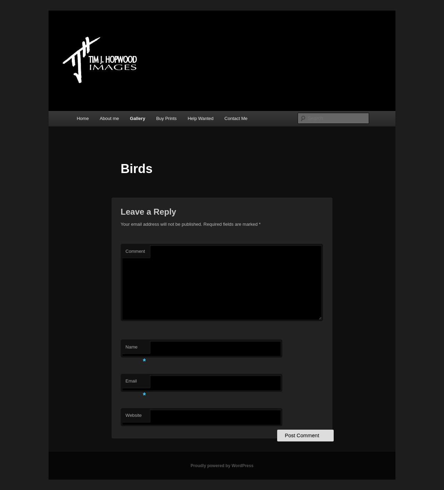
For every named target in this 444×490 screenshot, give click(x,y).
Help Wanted (201, 118)
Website (134, 415)
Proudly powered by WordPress (221, 465)
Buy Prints (166, 118)
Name (136, 349)
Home (83, 118)
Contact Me (235, 118)
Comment (135, 251)
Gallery (137, 118)
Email (136, 383)
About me (109, 118)
